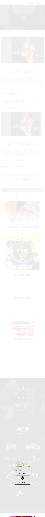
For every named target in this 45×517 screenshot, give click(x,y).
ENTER (22, 473)
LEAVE (22, 482)
